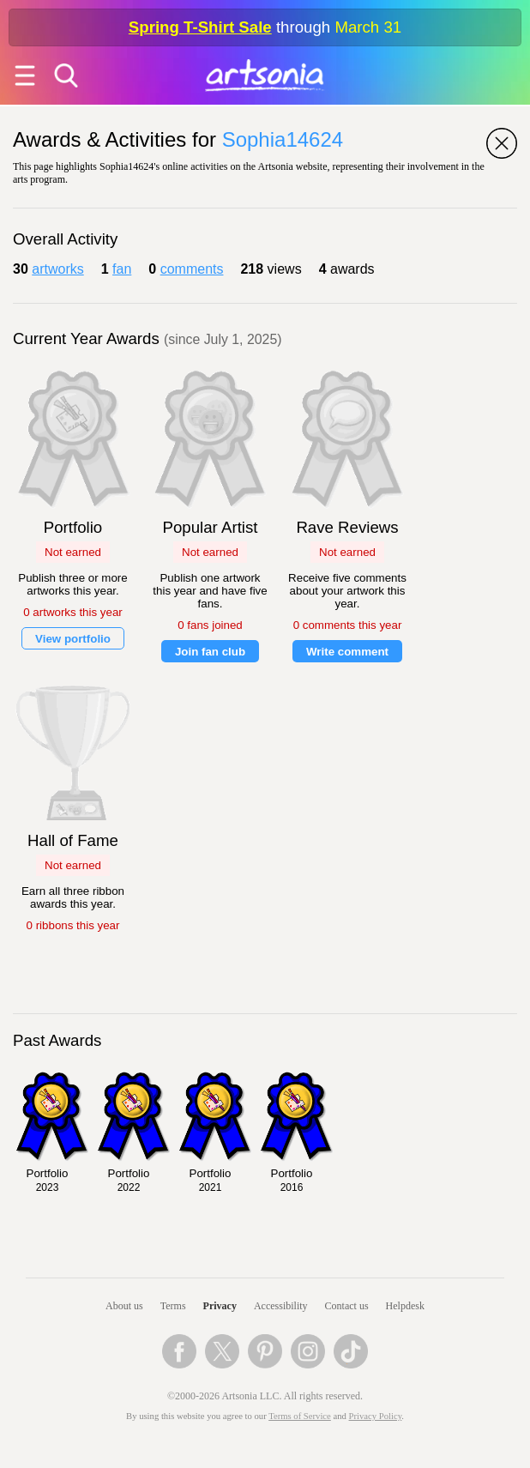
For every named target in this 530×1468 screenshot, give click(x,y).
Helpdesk (405, 1306)
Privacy (220, 1306)
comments (192, 269)
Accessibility (281, 1306)
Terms (173, 1306)
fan (121, 269)
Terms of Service (299, 1416)
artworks (57, 269)
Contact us (347, 1306)
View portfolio (73, 638)
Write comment (347, 651)
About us (124, 1306)
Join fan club (210, 651)
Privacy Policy (375, 1416)
